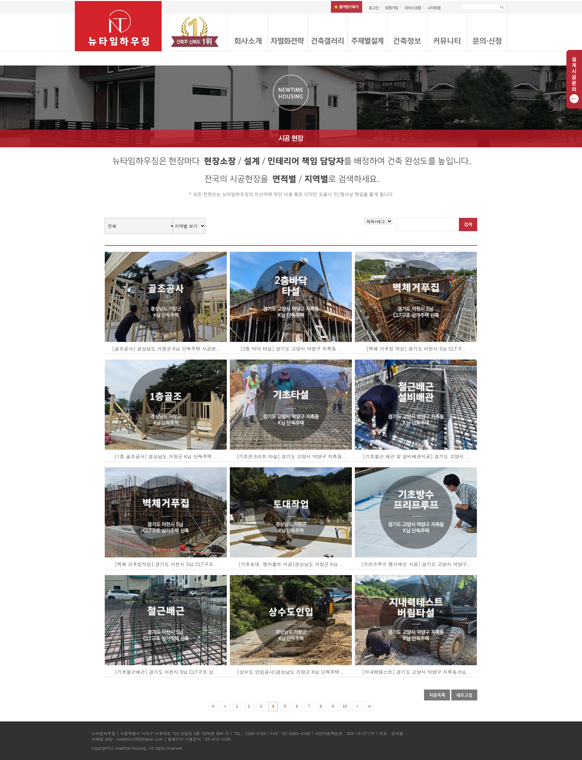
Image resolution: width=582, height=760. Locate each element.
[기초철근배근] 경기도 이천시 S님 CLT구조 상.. (166, 672)
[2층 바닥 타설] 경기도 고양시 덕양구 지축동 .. (290, 348)
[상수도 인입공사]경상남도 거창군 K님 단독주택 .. (291, 672)
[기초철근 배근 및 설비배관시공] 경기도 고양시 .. (416, 456)
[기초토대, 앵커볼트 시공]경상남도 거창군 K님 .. (290, 564)
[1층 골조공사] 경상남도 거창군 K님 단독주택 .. (166, 456)
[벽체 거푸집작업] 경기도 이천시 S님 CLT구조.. (166, 564)
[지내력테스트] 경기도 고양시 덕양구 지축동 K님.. (416, 672)
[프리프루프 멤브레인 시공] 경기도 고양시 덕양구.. (416, 564)
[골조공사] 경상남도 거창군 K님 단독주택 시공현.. (165, 348)
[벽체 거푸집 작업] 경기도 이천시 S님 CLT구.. (415, 348)
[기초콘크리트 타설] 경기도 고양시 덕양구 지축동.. (291, 456)
